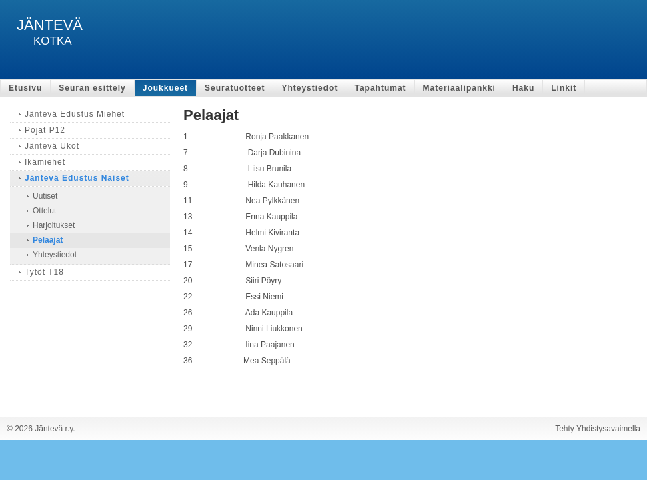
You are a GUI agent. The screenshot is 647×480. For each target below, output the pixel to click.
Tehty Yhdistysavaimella (597, 428)
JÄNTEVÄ (50, 25)
